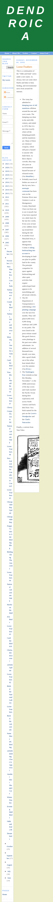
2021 (7, 164)
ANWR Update (10, 667)
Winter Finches (9, 800)
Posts (7, 92)
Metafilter (29, 176)
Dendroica (26, 23)
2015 (7, 186)
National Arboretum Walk (9, 434)
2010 (7, 210)
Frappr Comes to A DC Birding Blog (9, 537)
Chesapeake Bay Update (10, 507)
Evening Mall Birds (10, 812)
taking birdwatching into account (28, 250)
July (9, 871)
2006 (7, 236)
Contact (34, 53)
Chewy (9, 407)
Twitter (25, 53)
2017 (7, 179)
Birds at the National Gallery (9, 694)
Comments (9, 97)
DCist (28, 369)
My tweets (6, 80)
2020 (7, 167)
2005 (7, 242)
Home (7, 53)
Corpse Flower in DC (9, 416)
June (9, 878)
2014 (7, 190)
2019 (7, 171)
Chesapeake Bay (10, 519)
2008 (7, 223)
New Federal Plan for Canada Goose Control (9, 472)
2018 (7, 175)
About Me (16, 53)
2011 (7, 204)
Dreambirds (9, 836)
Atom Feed (44, 53)
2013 (7, 193)
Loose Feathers (9, 709)
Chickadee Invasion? (9, 655)
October (10, 846)
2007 (7, 230)
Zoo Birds (9, 619)
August (9, 865)
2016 (7, 182)
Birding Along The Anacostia (10, 560)
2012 (7, 197)
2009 (7, 217)
